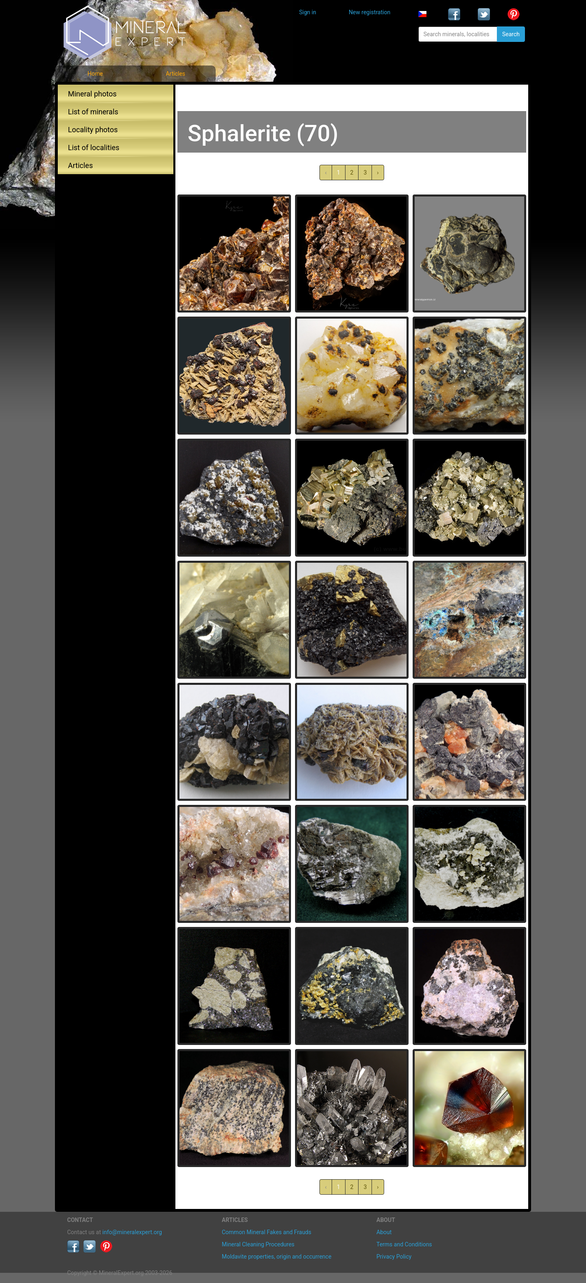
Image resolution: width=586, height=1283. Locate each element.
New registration (369, 12)
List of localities (93, 147)
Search (511, 34)
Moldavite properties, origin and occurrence (276, 1256)
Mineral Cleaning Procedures (258, 1244)
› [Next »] (377, 172)
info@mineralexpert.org (132, 1232)
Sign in (307, 12)
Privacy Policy (393, 1256)
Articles (175, 73)
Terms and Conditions (404, 1244)
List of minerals (93, 111)
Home (95, 73)
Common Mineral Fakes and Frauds (266, 1232)
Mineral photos (92, 94)
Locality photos (93, 129)
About (383, 1232)
